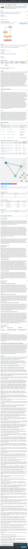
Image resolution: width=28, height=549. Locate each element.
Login (23, 1)
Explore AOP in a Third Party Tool (23, 23)
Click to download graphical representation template (7, 23)
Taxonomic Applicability (4, 225)
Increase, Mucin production (10, 134)
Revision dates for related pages (5, 68)
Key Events (6, 1)
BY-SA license (13, 6)
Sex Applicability (3, 237)
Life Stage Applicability (3, 219)
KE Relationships (9, 1)
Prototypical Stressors (12, 1)
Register (25, 1)
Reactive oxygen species (4, 189)
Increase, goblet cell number (11, 131)
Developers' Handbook (20, 1)
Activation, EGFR (9, 129)
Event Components (16, 1)
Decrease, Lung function (10, 137)
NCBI (24, 203)
